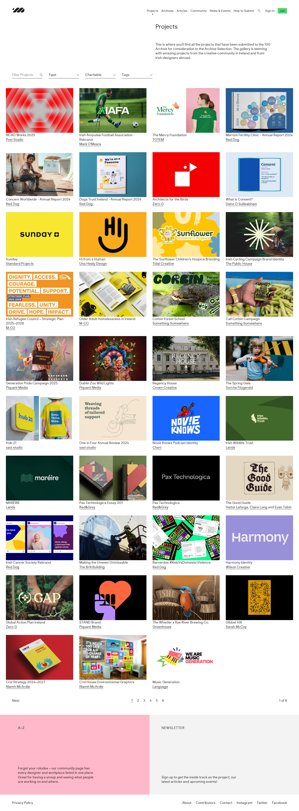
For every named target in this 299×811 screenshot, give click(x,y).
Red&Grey (87, 507)
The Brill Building (92, 567)
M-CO (10, 328)
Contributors (205, 803)
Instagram (244, 803)
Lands (230, 447)
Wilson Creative (238, 567)
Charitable (93, 75)
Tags (125, 75)
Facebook (279, 803)
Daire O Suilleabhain (241, 204)
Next (15, 700)
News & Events (220, 11)
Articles (182, 11)
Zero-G (158, 204)
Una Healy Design (93, 263)
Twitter (262, 803)
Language (160, 687)
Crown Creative (165, 387)
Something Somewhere (171, 323)
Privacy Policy (22, 803)
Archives (167, 11)
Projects (152, 11)
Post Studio (14, 140)
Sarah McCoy (236, 627)
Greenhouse (162, 627)
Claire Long (258, 507)
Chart (157, 447)
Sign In (270, 11)
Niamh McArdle (18, 687)
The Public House (239, 263)
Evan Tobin (283, 507)
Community (198, 11)
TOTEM (158, 140)
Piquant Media (17, 387)
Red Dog (232, 140)
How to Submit (244, 11)
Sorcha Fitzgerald (239, 387)
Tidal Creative (163, 263)
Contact (226, 803)
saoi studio (14, 447)
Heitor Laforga (237, 507)
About (186, 803)
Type (52, 75)
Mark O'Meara (90, 144)
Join (282, 11)
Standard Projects (20, 263)
